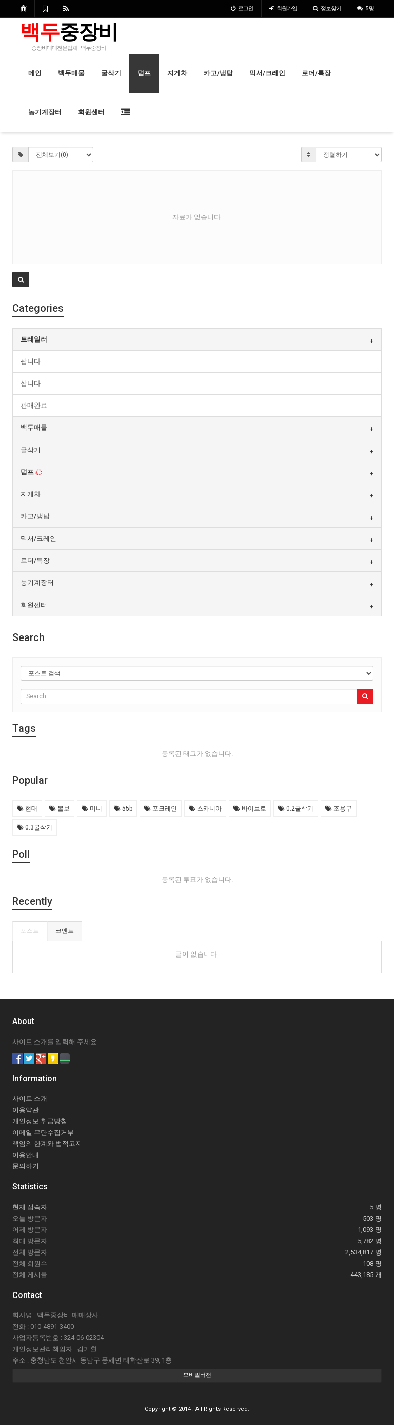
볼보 (59, 808)
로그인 (242, 8)
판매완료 (34, 405)
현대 (27, 808)
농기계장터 (45, 112)
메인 (35, 73)
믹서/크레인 (267, 73)
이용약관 (25, 1110)
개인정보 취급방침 (39, 1121)
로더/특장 (316, 73)
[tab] (197, 339)
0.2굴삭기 (295, 808)
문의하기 (25, 1166)
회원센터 (91, 112)
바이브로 (249, 808)
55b (123, 808)
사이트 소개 (29, 1098)
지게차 (177, 73)
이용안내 (25, 1155)
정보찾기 (327, 8)
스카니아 (205, 808)
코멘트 (64, 930)
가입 (283, 8)
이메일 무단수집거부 (43, 1132)
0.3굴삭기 (34, 827)
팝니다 (31, 361)
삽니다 (31, 383)
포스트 (30, 930)
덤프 (144, 73)
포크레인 (160, 808)
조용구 (338, 808)
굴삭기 (111, 73)
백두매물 (71, 73)
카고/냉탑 (218, 73)
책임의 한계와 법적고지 (47, 1143)
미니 (92, 808)
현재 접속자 (29, 1207)
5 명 (365, 8)
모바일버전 (197, 1375)
